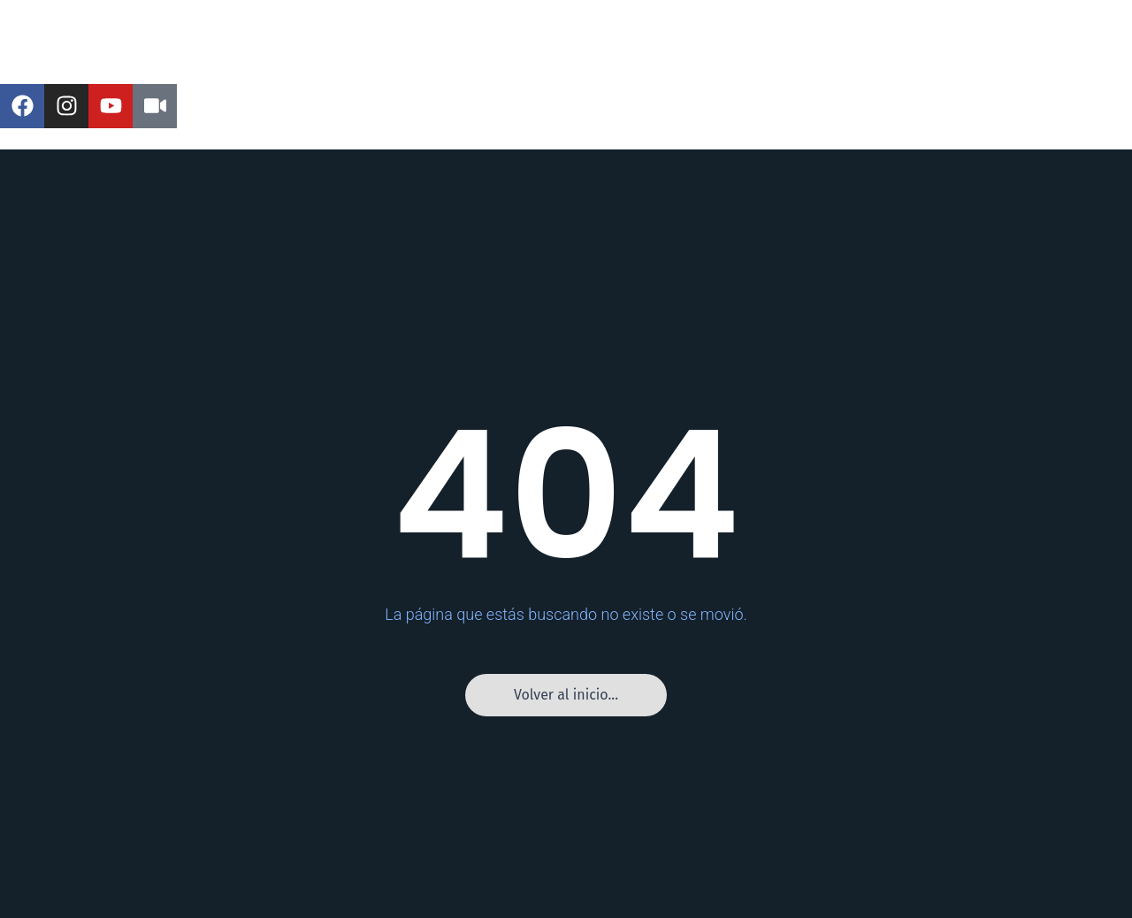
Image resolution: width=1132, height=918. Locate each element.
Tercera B (676, 63)
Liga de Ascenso (372, 63)
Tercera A (581, 63)
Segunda (488, 63)
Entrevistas (776, 63)
